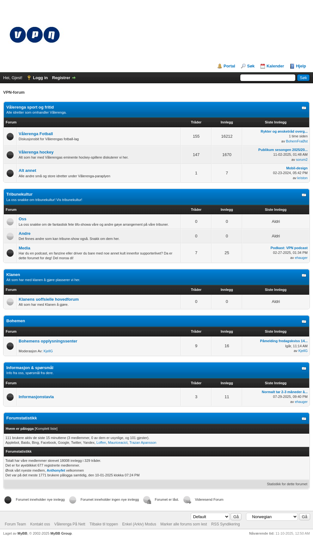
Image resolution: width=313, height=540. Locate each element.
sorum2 (302, 159)
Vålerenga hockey (36, 152)
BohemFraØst (297, 141)
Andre (25, 233)
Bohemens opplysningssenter (48, 341)
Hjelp (301, 66)
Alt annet (27, 170)
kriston (303, 178)
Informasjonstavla (36, 396)
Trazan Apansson (142, 442)
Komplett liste (46, 428)
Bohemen (15, 320)
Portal (229, 66)
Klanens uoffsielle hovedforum (49, 299)
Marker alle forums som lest (183, 524)
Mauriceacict (118, 442)
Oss (23, 219)
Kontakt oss (40, 524)
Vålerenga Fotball (36, 133)
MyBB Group (60, 533)
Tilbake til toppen (103, 524)
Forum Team (15, 524)
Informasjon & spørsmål (29, 367)
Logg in (40, 77)
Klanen (13, 274)
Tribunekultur (19, 194)
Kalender (275, 66)
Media (24, 248)
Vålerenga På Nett (69, 524)
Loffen (101, 442)
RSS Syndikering (225, 524)
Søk (251, 66)
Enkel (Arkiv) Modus (139, 524)
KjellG (48, 351)
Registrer (61, 77)
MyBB (22, 533)
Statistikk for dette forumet (287, 484)
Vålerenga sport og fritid (30, 107)
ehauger (301, 258)
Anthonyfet (56, 470)
